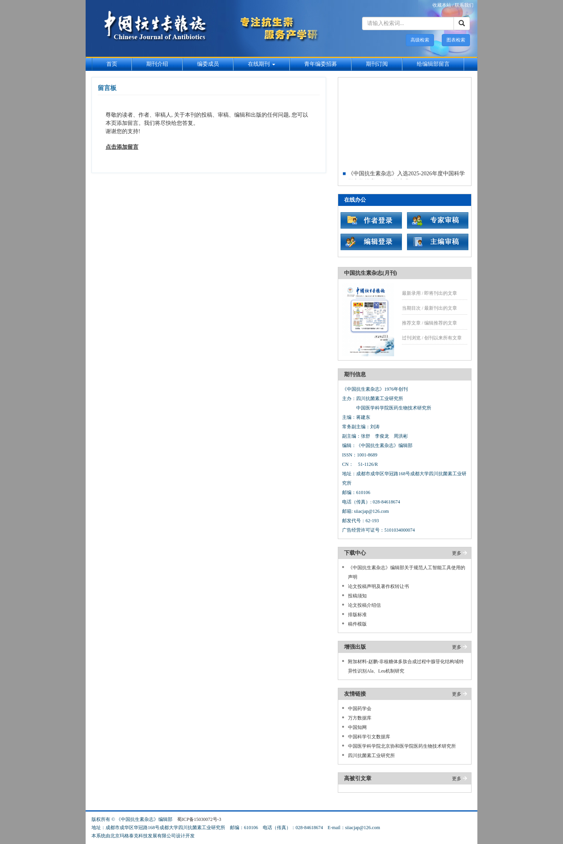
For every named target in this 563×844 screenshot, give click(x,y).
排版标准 (357, 614)
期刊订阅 (377, 64)
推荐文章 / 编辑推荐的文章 (429, 323)
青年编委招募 (320, 64)
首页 (111, 64)
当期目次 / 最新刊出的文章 (429, 308)
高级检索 (420, 40)
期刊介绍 (157, 64)
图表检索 (455, 40)
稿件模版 (357, 624)
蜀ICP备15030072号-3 (199, 819)
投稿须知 (357, 596)
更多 (456, 553)
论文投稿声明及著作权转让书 (378, 586)
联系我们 (464, 5)
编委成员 (208, 64)
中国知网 (357, 727)
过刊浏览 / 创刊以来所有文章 (432, 338)
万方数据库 (359, 718)
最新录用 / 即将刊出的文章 (429, 293)
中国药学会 (359, 708)
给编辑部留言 (433, 64)
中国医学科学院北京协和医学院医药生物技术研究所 (402, 746)
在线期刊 (261, 64)
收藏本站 (441, 5)
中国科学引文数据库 (369, 736)
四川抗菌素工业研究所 (371, 755)
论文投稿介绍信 (364, 605)
